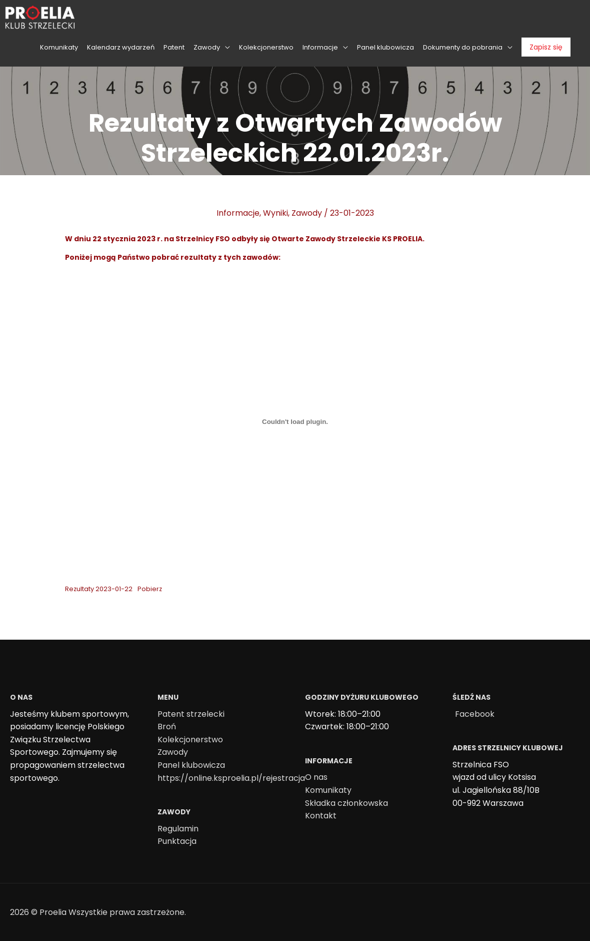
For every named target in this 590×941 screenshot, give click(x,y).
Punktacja (177, 841)
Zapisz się (546, 47)
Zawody (307, 213)
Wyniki (275, 213)
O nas (316, 777)
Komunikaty (328, 790)
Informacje (238, 213)
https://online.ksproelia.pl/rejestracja (231, 778)
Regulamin (178, 828)
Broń (167, 726)
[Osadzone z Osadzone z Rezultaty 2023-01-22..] (295, 422)
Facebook (474, 714)
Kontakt (320, 815)
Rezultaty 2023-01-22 (98, 589)
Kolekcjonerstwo (190, 739)
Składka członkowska (346, 803)
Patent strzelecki (191, 714)
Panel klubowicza (191, 765)
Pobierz (150, 589)
